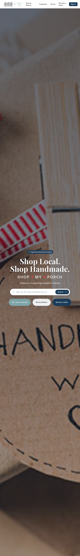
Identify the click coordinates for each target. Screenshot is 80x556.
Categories (43, 4)
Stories (53, 4)
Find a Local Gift (20, 302)
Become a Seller (62, 4)
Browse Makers (28, 4)
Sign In (73, 4)
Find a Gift (18, 4)
